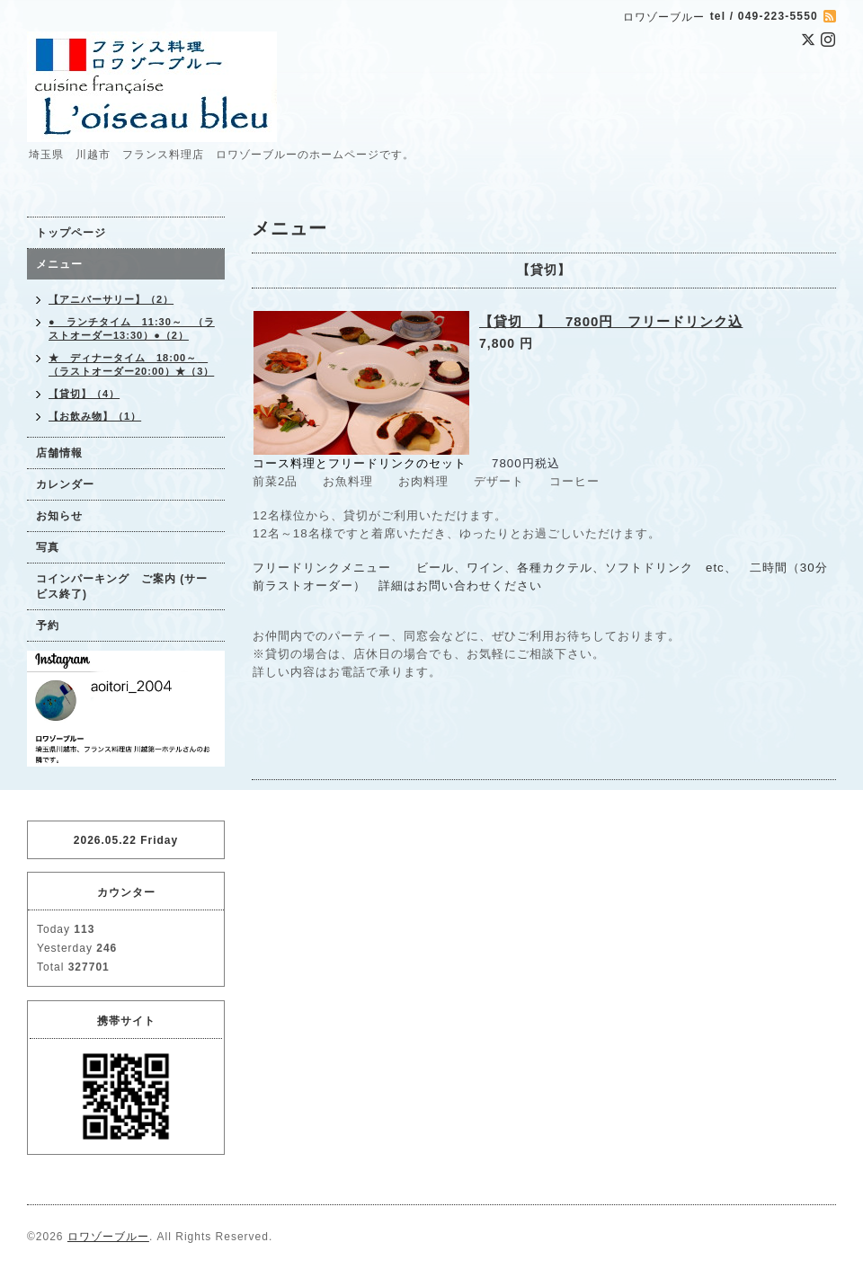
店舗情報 (59, 453)
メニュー (59, 264)
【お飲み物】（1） (95, 416)
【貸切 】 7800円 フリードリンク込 (611, 321)
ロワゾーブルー (108, 1236)
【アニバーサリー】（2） (111, 299)
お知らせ (59, 516)
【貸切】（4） (84, 393)
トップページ (71, 232)
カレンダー (65, 484)
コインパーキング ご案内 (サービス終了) (122, 586)
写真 (47, 547)
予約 (47, 625)
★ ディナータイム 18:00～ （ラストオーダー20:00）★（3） (131, 364)
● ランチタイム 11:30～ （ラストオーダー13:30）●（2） (132, 328)
